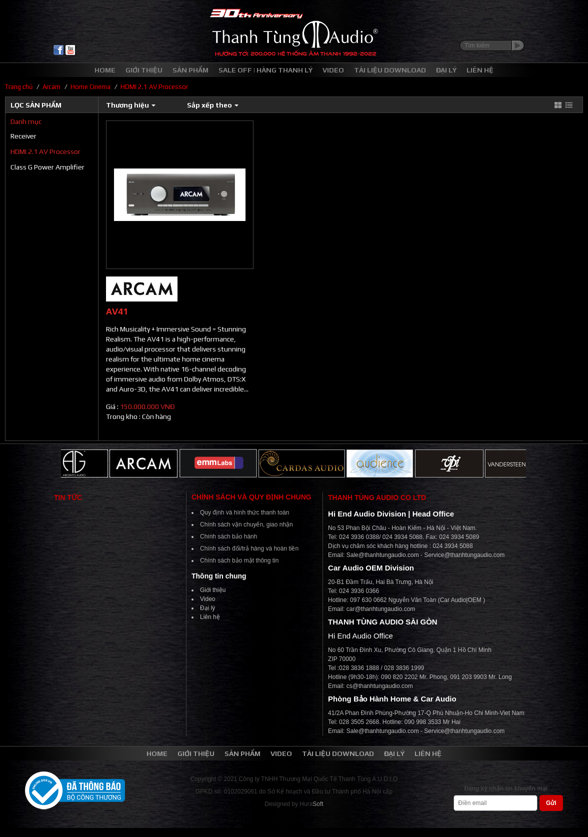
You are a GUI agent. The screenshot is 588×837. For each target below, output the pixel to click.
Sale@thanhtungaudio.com (382, 555)
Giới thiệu (213, 590)
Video (207, 599)
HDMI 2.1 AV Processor (45, 152)
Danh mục (26, 122)
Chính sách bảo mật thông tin (239, 560)
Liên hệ (210, 617)
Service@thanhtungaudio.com (464, 555)
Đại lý (207, 608)
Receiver (23, 136)
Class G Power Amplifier (47, 167)
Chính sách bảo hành (228, 536)
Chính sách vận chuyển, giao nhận (246, 524)
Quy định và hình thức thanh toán (244, 512)
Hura (311, 804)
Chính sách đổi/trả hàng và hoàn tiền (249, 548)
